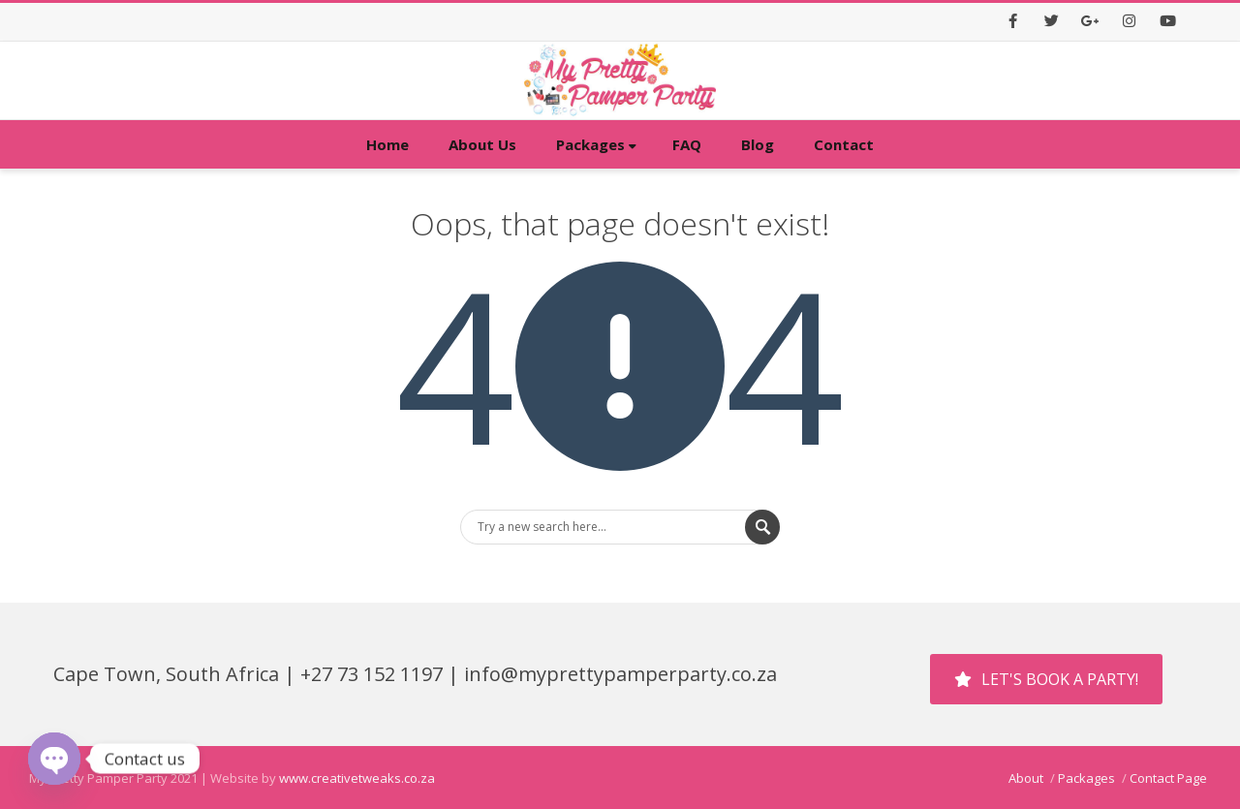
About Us (482, 144)
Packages (596, 144)
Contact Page (1168, 778)
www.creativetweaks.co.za (357, 778)
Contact (844, 144)
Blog (757, 144)
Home (387, 144)
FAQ (686, 144)
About (1025, 778)
